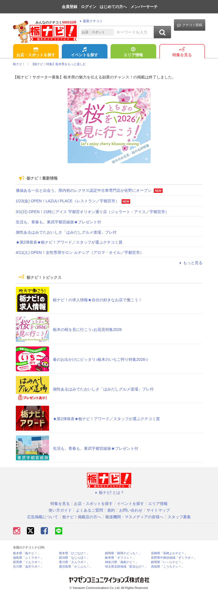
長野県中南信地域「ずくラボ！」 (174, 557)
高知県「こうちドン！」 (167, 566)
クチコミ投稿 (189, 25)
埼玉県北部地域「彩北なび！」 (126, 566)
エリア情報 (133, 52)
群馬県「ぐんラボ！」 (28, 562)
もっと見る (190, 263)
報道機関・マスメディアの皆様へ (134, 517)
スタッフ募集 (179, 517)
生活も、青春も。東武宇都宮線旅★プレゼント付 (58, 222)
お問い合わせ (130, 510)
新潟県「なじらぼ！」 (74, 557)
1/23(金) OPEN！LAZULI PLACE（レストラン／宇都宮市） (67, 201)
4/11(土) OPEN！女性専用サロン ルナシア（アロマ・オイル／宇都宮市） (80, 252)
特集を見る (182, 52)
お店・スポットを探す (35, 52)
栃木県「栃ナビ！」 (26, 553)
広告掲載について (42, 517)
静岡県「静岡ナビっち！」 (123, 553)
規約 (111, 510)
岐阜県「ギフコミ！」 (120, 557)
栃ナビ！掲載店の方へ (81, 517)
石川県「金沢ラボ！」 (28, 566)
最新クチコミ (90, 21)
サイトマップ (158, 510)
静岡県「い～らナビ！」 (167, 562)
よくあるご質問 (89, 510)
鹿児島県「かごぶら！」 (76, 566)
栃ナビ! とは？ (109, 492)
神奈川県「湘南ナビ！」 (122, 562)
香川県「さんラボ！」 (74, 562)
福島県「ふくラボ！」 (28, 557)
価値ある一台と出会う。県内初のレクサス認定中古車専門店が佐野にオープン (84, 190)
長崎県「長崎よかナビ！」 (169, 553)
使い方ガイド (60, 510)
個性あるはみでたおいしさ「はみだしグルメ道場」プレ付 (66, 232)
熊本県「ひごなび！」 (74, 553)
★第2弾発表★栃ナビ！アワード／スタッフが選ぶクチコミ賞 (69, 242)
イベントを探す (84, 52)
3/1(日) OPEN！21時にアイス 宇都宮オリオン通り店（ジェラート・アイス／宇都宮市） (92, 212)
